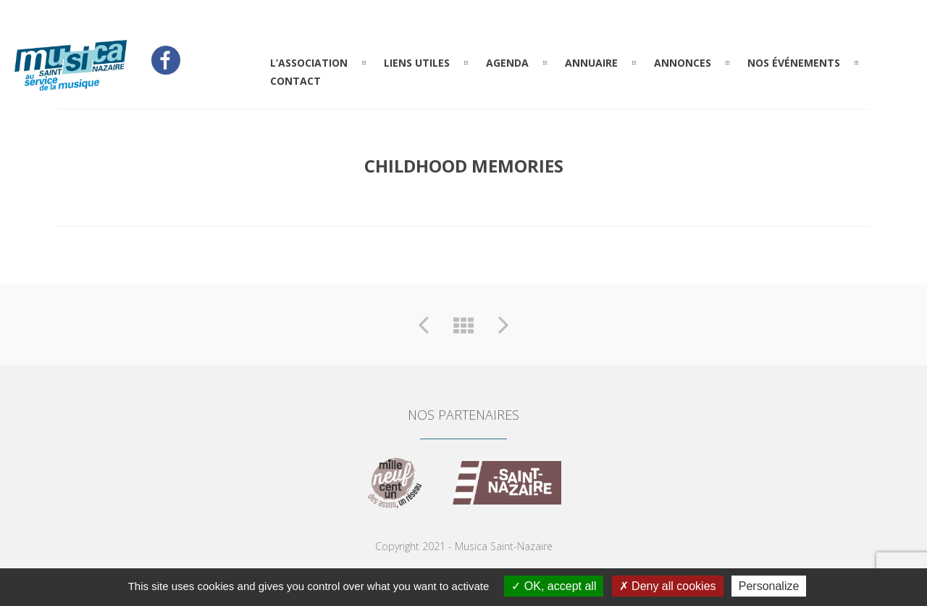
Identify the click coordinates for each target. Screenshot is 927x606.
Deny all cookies (667, 586)
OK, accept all (553, 586)
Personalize (769, 586)
